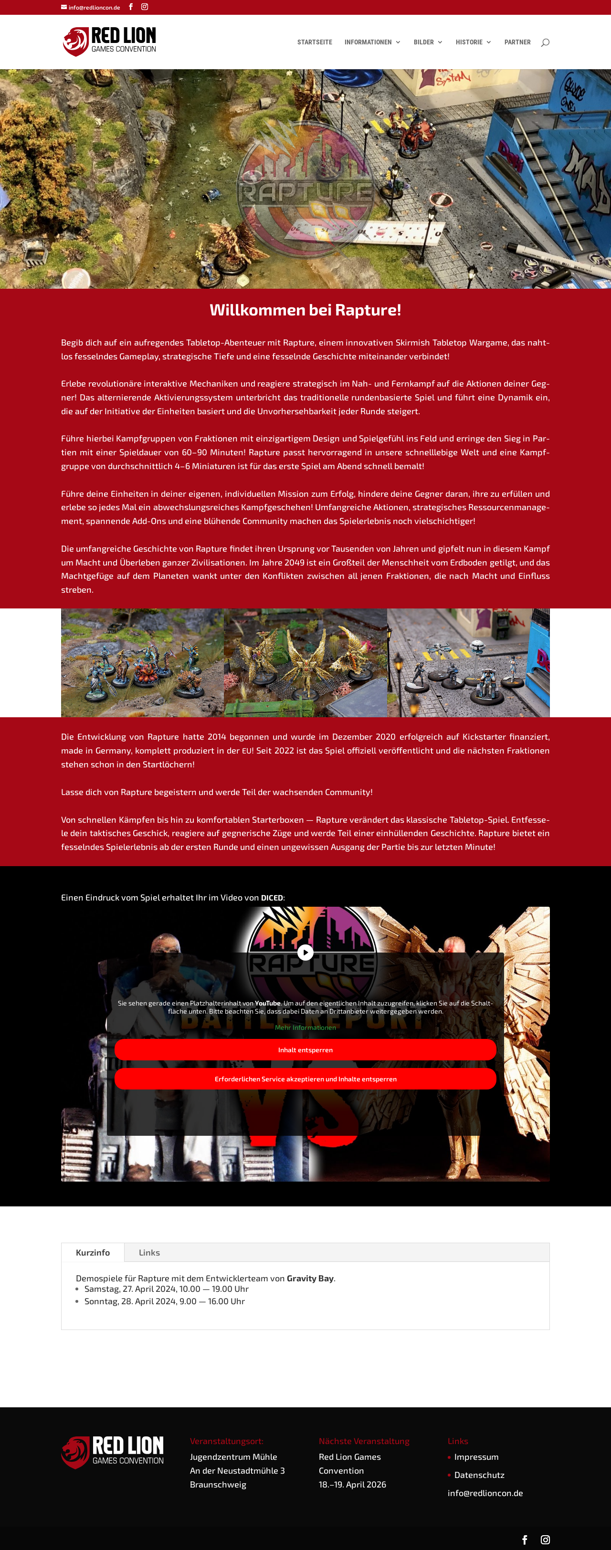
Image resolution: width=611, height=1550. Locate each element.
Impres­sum (476, 1456)
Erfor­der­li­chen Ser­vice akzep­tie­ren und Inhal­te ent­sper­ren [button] (306, 1079)
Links (149, 1252)
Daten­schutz (479, 1474)
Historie (469, 42)
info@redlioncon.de (485, 1492)
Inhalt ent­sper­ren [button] (305, 1050)
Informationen (368, 42)
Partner (518, 42)
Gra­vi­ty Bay (310, 1278)
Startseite (314, 42)
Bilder (424, 42)
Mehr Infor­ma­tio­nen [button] (305, 1027)
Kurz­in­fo (93, 1252)
